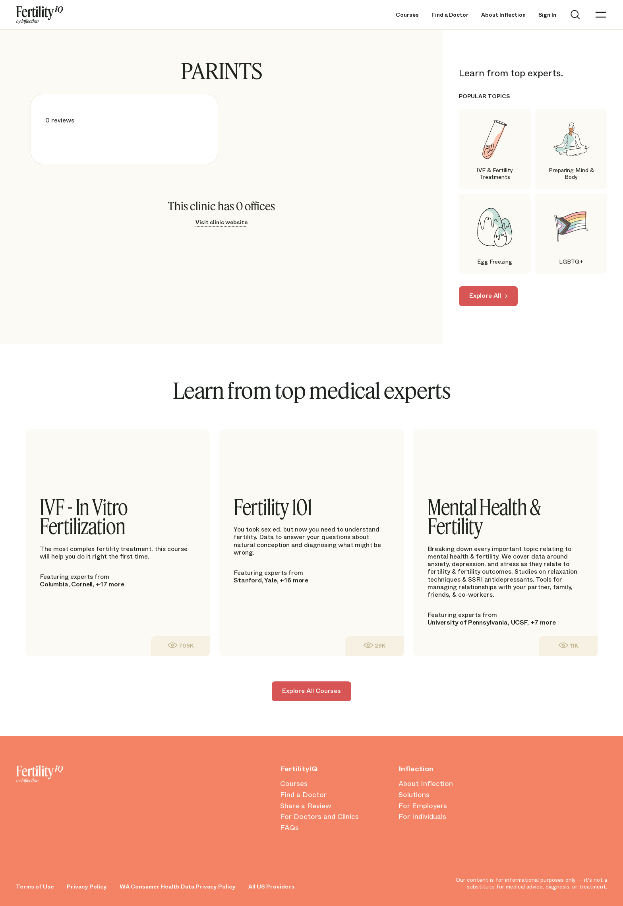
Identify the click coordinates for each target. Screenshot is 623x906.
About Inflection (503, 15)
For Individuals (422, 817)
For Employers (423, 806)
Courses (407, 15)
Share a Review (305, 806)
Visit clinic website (221, 222)
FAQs (289, 828)
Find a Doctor (449, 15)
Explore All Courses (311, 690)
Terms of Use (35, 886)
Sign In (547, 15)
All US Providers (271, 886)
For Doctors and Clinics (319, 817)
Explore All (485, 295)
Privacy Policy (87, 886)
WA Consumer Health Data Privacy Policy (178, 886)
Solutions (414, 795)
